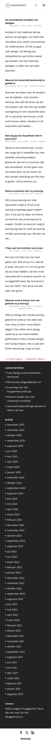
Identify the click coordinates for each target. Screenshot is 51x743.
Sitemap (25, 738)
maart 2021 (13, 678)
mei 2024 (12, 503)
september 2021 (16, 651)
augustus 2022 (15, 599)
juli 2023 (11, 551)
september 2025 (16, 440)
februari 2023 (14, 567)
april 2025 (12, 461)
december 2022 (15, 577)
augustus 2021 (15, 657)
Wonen (42, 86)
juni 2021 (12, 662)
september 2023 (16, 540)
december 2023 (15, 525)
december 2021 (15, 636)
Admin (17, 25)
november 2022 (15, 583)
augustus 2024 (15, 493)
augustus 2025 (15, 445)
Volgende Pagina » (35, 358)
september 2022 (16, 593)
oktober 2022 (14, 588)
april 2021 (12, 672)
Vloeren (22, 308)
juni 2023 (12, 556)
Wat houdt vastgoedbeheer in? (24, 382)
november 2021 (15, 641)
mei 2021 (12, 667)
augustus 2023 (15, 546)
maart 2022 (13, 620)
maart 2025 (13, 467)
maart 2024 (13, 514)
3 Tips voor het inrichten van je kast (24, 248)
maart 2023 (13, 562)
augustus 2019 (15, 694)
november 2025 (15, 430)
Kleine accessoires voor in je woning (24, 191)
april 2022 (12, 614)
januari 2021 (14, 688)
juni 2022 (12, 604)
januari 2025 (14, 472)
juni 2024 (12, 498)
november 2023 (15, 530)
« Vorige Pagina (13, 358)
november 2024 (15, 477)
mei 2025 (12, 456)
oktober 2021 (14, 646)
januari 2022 (14, 630)
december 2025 (15, 424)
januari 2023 (14, 572)
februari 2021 (14, 683)
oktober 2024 (14, 482)
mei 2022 (12, 609)
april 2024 (12, 509)
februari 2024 (14, 519)
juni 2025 (12, 451)
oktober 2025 (14, 435)
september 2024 (16, 488)
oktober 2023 (14, 535)
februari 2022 (14, 625)
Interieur (38, 25)
